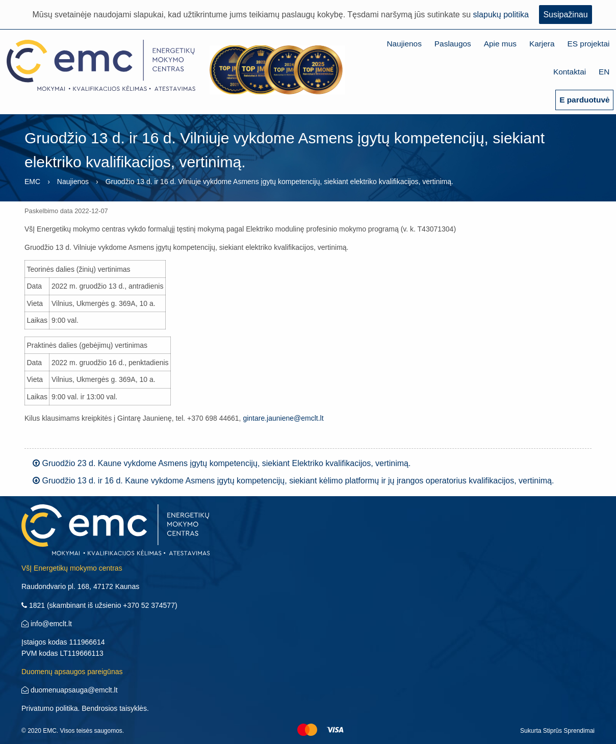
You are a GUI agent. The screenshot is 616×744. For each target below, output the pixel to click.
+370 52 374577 (149, 605)
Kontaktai (569, 71)
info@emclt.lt (46, 624)
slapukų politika (501, 14)
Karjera (542, 43)
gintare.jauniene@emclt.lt (283, 418)
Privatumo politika (49, 708)
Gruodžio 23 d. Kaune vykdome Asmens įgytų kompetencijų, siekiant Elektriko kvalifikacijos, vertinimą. (221, 463)
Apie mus (500, 43)
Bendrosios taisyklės (114, 708)
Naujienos (404, 43)
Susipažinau (565, 14)
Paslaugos (452, 43)
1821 (33, 605)
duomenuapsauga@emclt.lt (69, 690)
